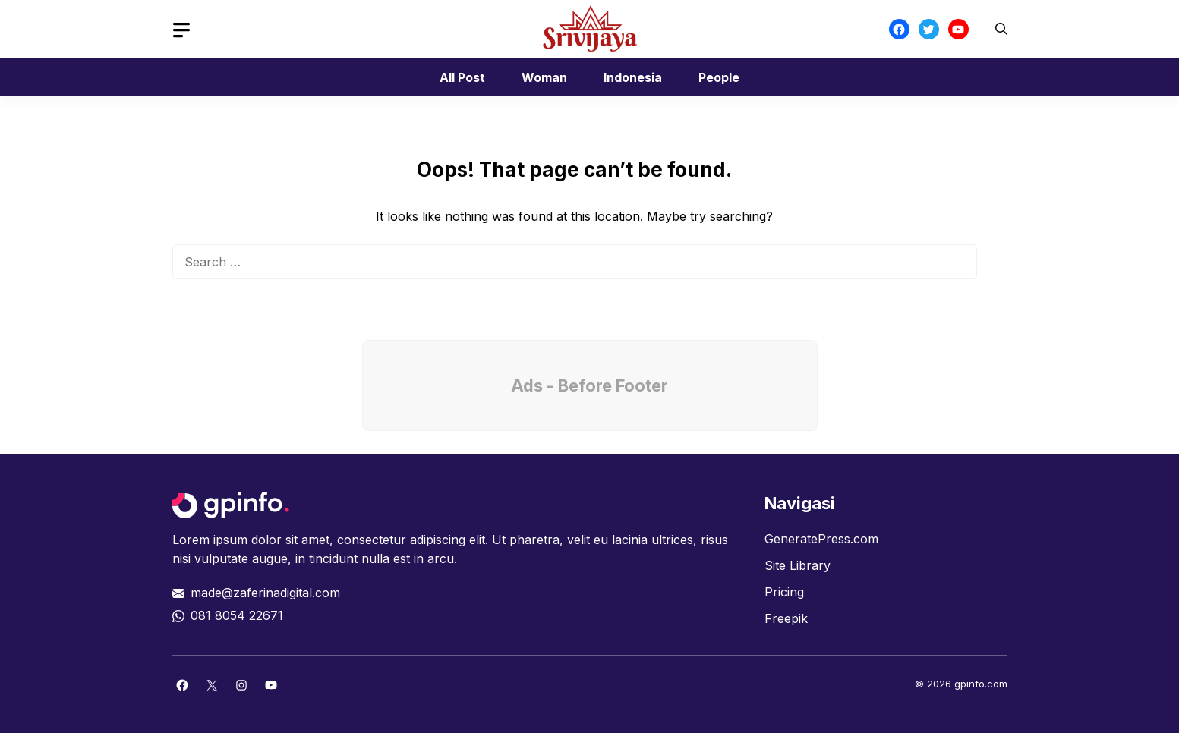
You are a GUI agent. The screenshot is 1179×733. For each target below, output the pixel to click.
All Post (462, 77)
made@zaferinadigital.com (265, 592)
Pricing (784, 591)
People (718, 77)
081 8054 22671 (237, 615)
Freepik (786, 618)
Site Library (797, 565)
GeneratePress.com (821, 538)
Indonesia (633, 77)
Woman (544, 77)
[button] (1001, 29)
